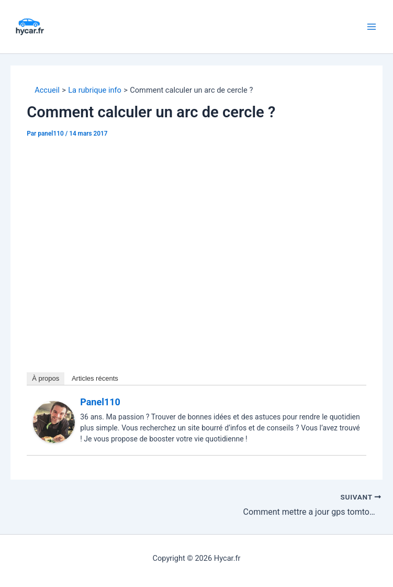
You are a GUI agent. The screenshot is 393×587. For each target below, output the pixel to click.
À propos (45, 378)
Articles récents (95, 378)
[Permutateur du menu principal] (372, 27)
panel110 (100, 401)
